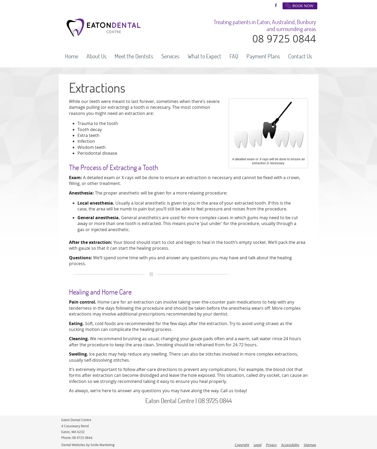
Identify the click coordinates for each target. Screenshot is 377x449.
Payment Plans (263, 56)
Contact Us (300, 56)
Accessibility (290, 445)
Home (71, 56)
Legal (258, 445)
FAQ (233, 56)
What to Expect (204, 56)
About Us (96, 56)
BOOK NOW (299, 5)
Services (170, 56)
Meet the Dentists (134, 56)
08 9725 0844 (82, 437)
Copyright (242, 445)
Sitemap (310, 445)
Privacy (271, 445)
